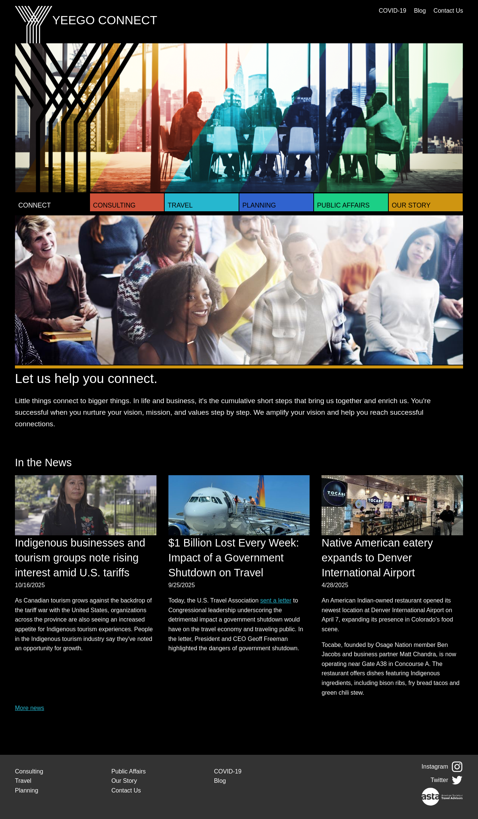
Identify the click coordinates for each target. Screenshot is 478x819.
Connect (34, 205)
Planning (259, 205)
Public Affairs (343, 205)
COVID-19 (392, 10)
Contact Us (448, 10)
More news (29, 708)
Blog (420, 10)
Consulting (114, 205)
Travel (180, 205)
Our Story (411, 205)
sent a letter (276, 600)
